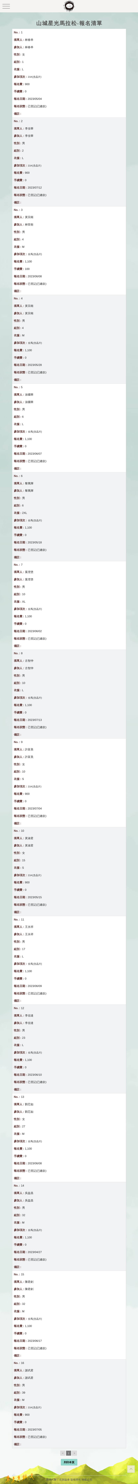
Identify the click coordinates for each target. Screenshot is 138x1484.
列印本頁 (69, 1462)
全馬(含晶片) (35, 254)
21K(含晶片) (34, 76)
